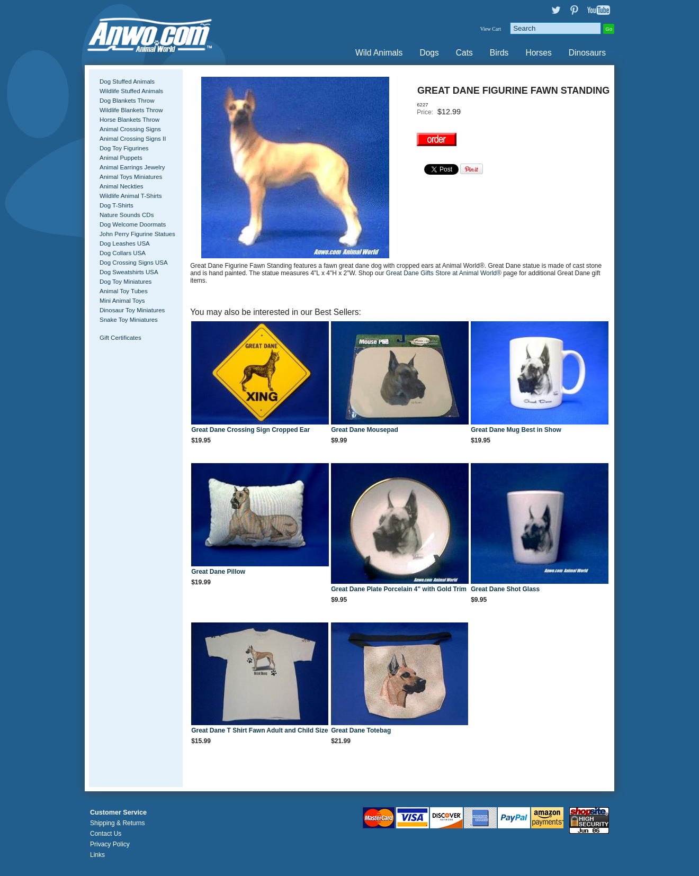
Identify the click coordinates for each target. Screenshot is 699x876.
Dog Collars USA (123, 253)
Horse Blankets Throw (129, 119)
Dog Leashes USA (125, 243)
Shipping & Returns (117, 823)
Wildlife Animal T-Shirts (131, 196)
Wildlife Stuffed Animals (131, 91)
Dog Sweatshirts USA (129, 272)
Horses (538, 52)
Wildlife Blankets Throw (131, 110)
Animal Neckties (122, 186)
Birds (499, 52)
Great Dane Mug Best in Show (516, 430)
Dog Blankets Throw (127, 100)
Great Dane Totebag (361, 730)
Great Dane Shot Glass (505, 589)
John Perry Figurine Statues (137, 234)
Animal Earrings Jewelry (132, 167)
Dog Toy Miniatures (125, 281)
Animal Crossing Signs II (133, 139)
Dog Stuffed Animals (127, 81)
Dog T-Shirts (116, 205)
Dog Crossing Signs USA (134, 262)
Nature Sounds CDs (127, 215)
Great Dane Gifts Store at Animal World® (444, 273)
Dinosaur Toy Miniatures (132, 310)
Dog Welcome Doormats (133, 224)
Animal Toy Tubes (124, 291)
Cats (464, 52)
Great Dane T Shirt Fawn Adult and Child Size (259, 730)
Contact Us (105, 833)
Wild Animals (378, 52)
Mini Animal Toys (122, 300)
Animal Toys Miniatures (131, 177)
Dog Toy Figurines (124, 148)
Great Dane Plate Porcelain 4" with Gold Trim (399, 589)
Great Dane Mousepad (364, 430)
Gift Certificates (120, 338)
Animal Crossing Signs (130, 129)
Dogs (428, 52)
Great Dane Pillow (218, 571)
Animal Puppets (121, 158)
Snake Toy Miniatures (129, 320)
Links (97, 855)
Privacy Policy (110, 844)
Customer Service (118, 812)
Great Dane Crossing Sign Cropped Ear (250, 430)
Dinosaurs (587, 52)
